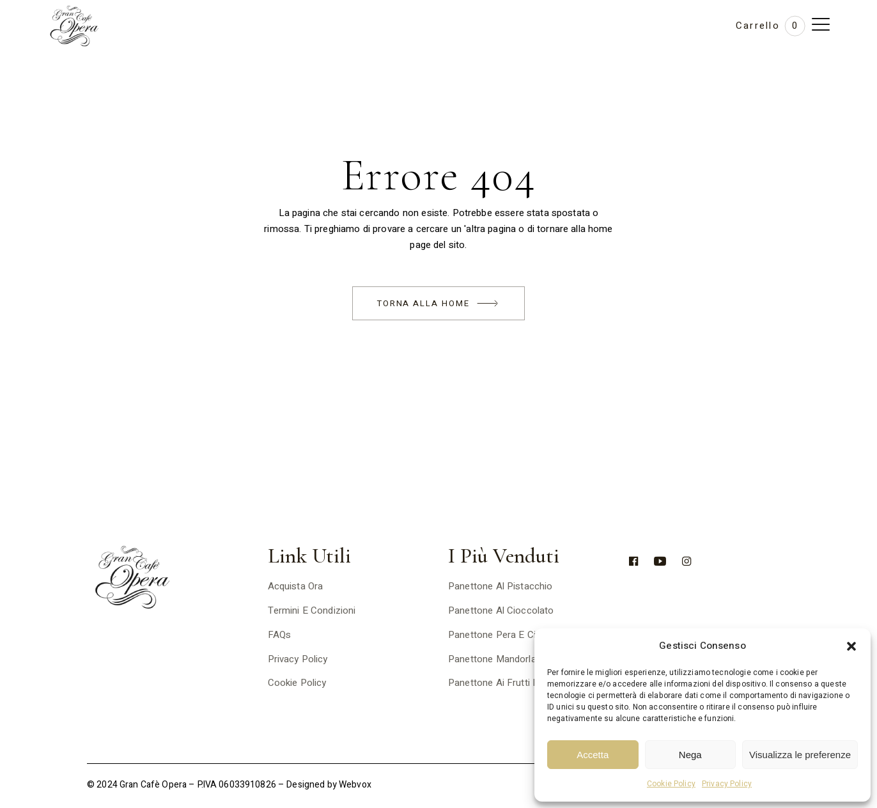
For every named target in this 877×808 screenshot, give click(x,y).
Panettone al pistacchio (500, 586)
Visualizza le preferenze (800, 754)
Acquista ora (295, 586)
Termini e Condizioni (312, 610)
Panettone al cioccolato (501, 610)
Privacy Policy (727, 783)
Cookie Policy (671, 783)
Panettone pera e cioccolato (511, 635)
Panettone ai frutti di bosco (510, 683)
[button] (851, 646)
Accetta (593, 754)
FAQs (279, 635)
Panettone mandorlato (496, 659)
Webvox (355, 784)
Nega (690, 754)
